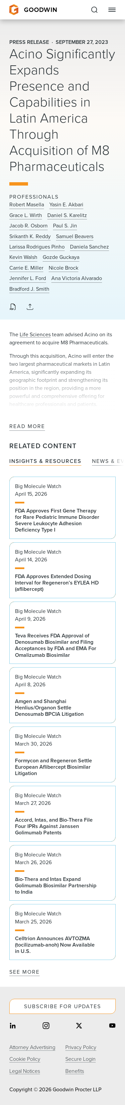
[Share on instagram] (46, 1026)
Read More (27, 426)
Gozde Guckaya (61, 257)
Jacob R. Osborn (28, 225)
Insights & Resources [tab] (45, 461)
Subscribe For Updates (62, 1006)
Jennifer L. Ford (27, 278)
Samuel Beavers (74, 236)
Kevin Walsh (23, 257)
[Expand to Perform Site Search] (94, 10)
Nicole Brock (63, 268)
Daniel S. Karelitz (67, 215)
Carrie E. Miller (26, 268)
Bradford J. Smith (29, 289)
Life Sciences (35, 334)
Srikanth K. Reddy (30, 236)
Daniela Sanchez (89, 247)
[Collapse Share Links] (30, 307)
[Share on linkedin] (12, 1026)
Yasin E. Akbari (66, 204)
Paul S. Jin (65, 225)
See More (24, 972)
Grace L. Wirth (25, 215)
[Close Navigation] (112, 9)
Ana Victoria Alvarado (76, 278)
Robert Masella (26, 204)
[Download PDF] (12, 307)
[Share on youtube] (112, 1026)
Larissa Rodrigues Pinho (37, 247)
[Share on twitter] (79, 1026)
